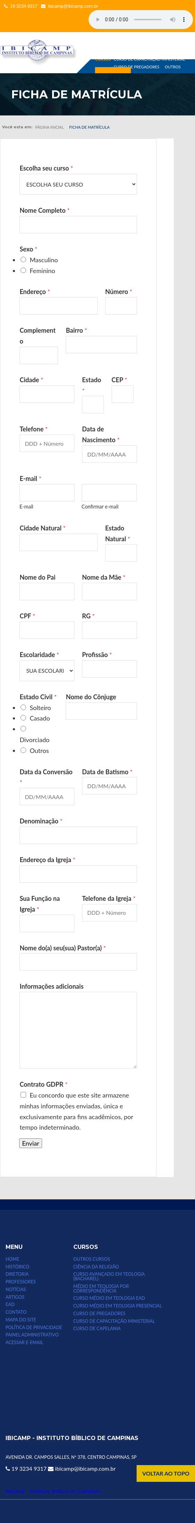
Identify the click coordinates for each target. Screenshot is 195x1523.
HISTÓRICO (17, 1267)
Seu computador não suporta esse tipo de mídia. (141, 19)
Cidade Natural (42, 528)
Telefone (33, 429)
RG (88, 616)
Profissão (97, 654)
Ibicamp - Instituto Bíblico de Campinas (53, 1490)
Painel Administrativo (32, 1335)
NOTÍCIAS (16, 1289)
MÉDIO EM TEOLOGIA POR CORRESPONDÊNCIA (101, 1288)
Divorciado (34, 740)
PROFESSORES (21, 1282)
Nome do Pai (37, 577)
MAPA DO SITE (21, 1320)
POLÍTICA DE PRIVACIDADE (34, 1327)
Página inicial (49, 127)
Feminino (42, 270)
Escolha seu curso (46, 168)
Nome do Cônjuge (91, 697)
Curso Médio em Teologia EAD (109, 1298)
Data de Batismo (107, 772)
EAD (10, 1304)
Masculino (44, 260)
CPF (27, 616)
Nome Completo (44, 210)
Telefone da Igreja (109, 898)
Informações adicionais (51, 986)
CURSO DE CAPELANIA (97, 1328)
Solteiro (40, 707)
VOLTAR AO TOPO (165, 1473)
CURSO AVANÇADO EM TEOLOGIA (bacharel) (109, 1276)
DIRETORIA (17, 1274)
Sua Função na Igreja (39, 904)
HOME (12, 1259)
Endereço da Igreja (47, 860)
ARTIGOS (15, 1297)
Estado (91, 385)
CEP (119, 380)
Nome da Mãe (103, 577)
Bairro (76, 330)
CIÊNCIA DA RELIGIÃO (96, 1267)
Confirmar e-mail (100, 507)
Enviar (30, 1143)
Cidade (31, 380)
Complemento (37, 335)
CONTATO (16, 1312)
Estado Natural (117, 533)
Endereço (34, 291)
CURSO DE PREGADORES (136, 67)
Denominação (41, 821)
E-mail (26, 507)
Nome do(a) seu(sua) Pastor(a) (62, 948)
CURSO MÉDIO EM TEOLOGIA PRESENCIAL (117, 1306)
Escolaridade (39, 654)
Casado (40, 718)
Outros (39, 750)
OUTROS (173, 67)
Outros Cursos (91, 1259)
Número (118, 291)
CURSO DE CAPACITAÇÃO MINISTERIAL (149, 58)
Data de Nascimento (101, 434)
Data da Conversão (45, 777)
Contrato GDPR (43, 1084)
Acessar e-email (24, 1342)
